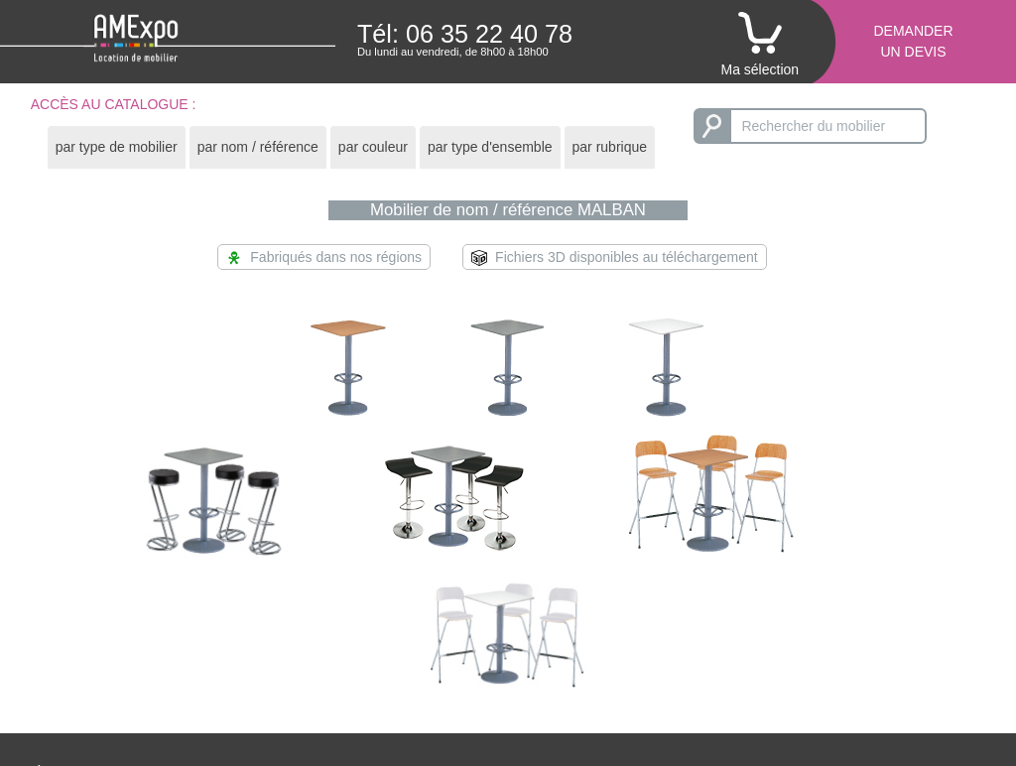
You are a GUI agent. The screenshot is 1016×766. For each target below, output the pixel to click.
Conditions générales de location (423, 653)
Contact (883, 637)
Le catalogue (631, 637)
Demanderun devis (912, 41)
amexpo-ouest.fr (909, 669)
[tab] (117, 147)
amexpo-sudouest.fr (920, 653)
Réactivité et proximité (102, 669)
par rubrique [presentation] (610, 147)
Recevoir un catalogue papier (681, 685)
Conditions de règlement (397, 669)
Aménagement (79, 653)
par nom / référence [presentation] (257, 147)
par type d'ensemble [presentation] (490, 147)
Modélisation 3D (641, 653)
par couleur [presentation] (373, 147)
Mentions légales (911, 685)
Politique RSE (365, 685)
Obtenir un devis (373, 637)
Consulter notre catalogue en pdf (692, 669)
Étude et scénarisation (103, 637)
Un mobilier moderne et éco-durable (144, 685)
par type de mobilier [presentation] (117, 147)
